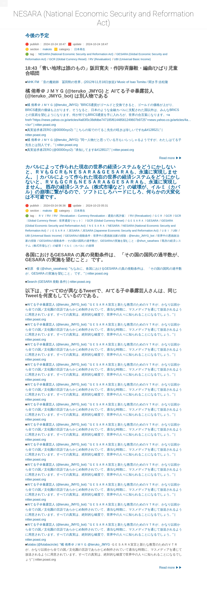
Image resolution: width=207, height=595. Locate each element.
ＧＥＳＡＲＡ (153, 220)
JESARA (91, 230)
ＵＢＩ (183, 230)
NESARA (131, 225)
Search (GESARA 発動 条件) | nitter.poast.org (76, 281)
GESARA (169, 220)
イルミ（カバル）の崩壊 (96, 245)
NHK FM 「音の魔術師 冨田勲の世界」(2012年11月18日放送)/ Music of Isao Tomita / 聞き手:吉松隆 (114, 82)
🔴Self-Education (13, 208)
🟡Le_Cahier (10, 101)
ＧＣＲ (176, 215)
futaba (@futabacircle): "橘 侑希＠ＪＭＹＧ (74, 544)
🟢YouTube (9, 261)
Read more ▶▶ (187, 158)
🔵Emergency (11, 61)
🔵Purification (10, 188)
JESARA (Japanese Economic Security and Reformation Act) (138, 230)
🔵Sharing (8, 215)
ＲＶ (58, 215)
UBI (192, 230)
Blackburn (14, 287)
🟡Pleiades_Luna (13, 168)
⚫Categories (10, 27)
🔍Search (8, 201)
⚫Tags (6, 248)
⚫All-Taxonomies (13, 14)
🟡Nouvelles (10, 154)
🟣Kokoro (8, 87)
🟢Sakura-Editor (12, 195)
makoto (64, 49)
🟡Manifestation (12, 114)
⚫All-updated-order (14, 20)
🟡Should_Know (12, 221)
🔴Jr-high (8, 74)
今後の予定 (54, 35)
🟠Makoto (8, 107)
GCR (186, 215)
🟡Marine (8, 121)
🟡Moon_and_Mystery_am (18, 148)
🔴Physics (8, 161)
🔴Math (7, 128)
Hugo (14, 284)
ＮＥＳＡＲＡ (114, 225)
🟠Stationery (10, 241)
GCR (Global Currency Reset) (85, 59)
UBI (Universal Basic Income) (149, 59)
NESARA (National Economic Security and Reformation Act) (93, 54)
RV (66, 215)
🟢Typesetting (11, 255)
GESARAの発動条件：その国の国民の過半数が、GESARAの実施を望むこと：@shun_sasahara (116, 240)
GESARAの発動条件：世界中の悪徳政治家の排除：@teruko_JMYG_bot (127, 235)
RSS (7, 268)
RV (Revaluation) (117, 59)
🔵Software (9, 235)
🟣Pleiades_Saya (13, 181)
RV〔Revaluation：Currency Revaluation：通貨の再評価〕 (107, 215)
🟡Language (10, 94)
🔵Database (9, 54)
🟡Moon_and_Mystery (16, 141)
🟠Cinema (8, 41)
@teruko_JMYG (116, 544)
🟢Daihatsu (9, 47)
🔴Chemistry (10, 34)
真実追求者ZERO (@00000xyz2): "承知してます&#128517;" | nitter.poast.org (97, 149)
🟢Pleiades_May (12, 174)
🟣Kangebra (9, 81)
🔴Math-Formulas (13, 134)
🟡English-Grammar (14, 67)
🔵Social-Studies (12, 228)
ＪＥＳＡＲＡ (74, 230)
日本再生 (96, 49)
